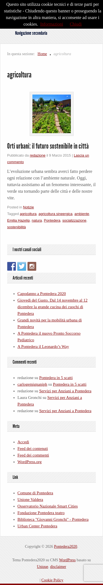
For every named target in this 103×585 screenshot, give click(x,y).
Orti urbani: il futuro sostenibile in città (48, 146)
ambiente (81, 214)
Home (42, 54)
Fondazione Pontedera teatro (41, 513)
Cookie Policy (52, 580)
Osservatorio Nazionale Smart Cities (48, 506)
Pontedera (52, 220)
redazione (37, 155)
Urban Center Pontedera (37, 526)
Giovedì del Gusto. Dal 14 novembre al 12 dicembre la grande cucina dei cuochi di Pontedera (53, 307)
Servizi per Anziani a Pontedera (65, 391)
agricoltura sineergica (55, 214)
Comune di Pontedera (35, 493)
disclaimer (58, 567)
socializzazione (74, 220)
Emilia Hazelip (18, 220)
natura (37, 220)
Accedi (23, 442)
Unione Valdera (30, 499)
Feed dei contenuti (33, 448)
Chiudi (76, 24)
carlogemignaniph (32, 384)
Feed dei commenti (33, 455)
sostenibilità (16, 227)
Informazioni (51, 24)
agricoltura (28, 214)
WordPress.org (30, 462)
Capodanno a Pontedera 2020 (42, 293)
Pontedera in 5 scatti (56, 377)
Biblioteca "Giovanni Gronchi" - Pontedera (53, 519)
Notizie (28, 207)
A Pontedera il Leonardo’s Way (43, 346)
